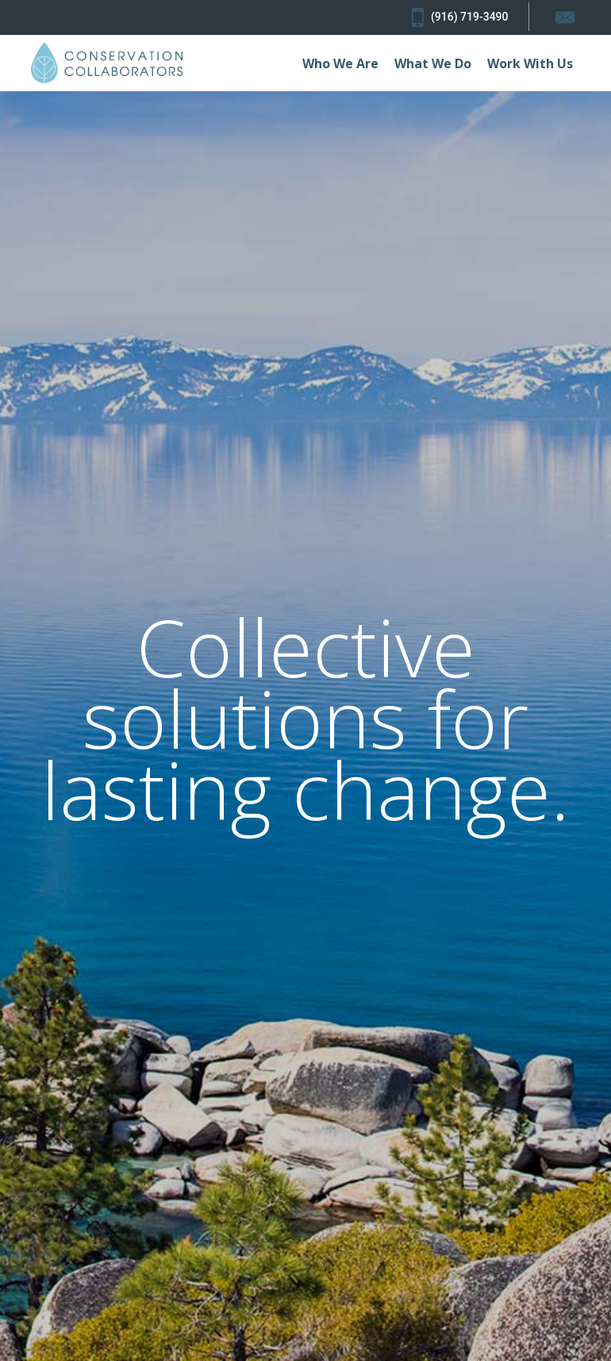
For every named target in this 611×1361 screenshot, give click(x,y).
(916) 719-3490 (460, 17)
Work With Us (530, 63)
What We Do (432, 63)
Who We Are (340, 63)
